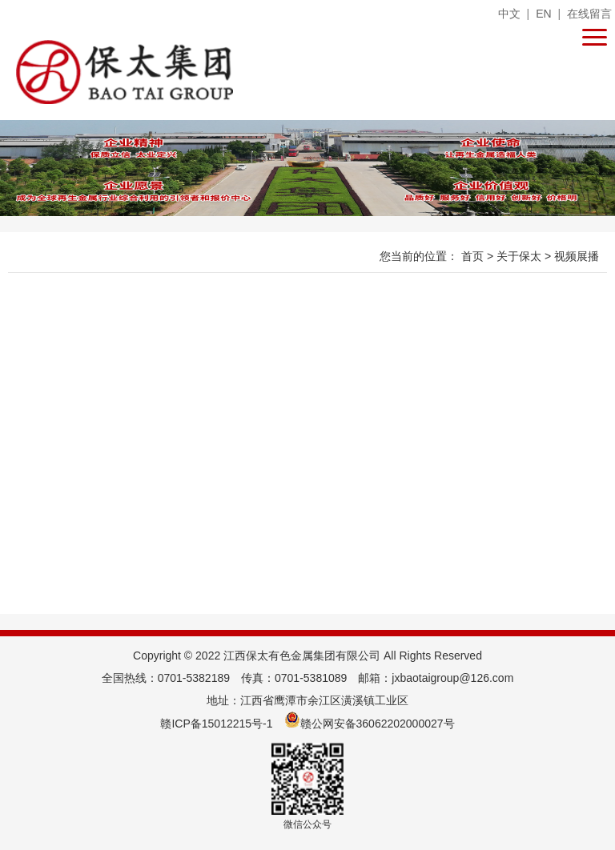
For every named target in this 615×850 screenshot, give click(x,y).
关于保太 (520, 256)
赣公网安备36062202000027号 (369, 723)
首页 (474, 256)
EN (543, 13)
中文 (509, 13)
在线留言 (589, 13)
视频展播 (576, 256)
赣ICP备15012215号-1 (216, 723)
